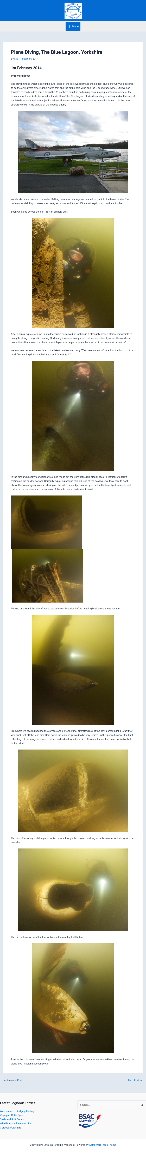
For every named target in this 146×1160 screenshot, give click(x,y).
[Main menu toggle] (73, 26)
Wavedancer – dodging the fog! (17, 1111)
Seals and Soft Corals (12, 1119)
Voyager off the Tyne (11, 1115)
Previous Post (13, 1080)
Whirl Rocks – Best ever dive (15, 1123)
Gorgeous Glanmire (10, 1127)
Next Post (135, 1080)
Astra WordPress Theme (102, 1144)
